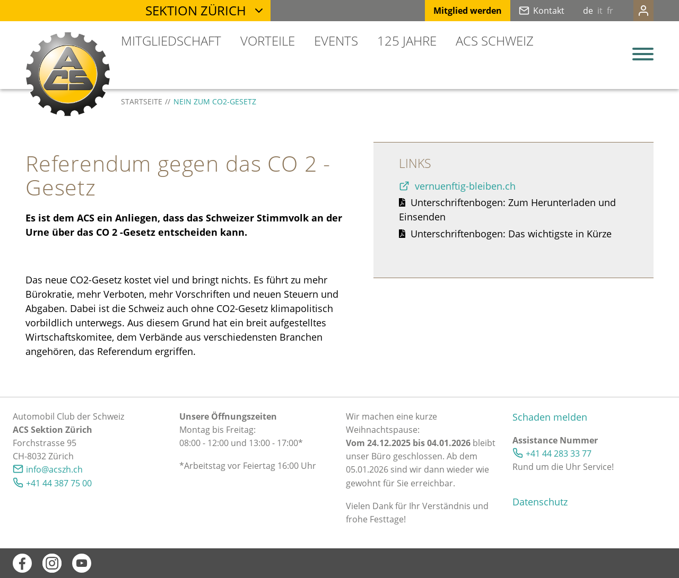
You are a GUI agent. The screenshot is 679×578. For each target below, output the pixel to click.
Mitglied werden (446, 10)
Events (336, 40)
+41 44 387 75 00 (59, 483)
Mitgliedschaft (171, 40)
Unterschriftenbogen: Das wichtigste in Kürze (511, 233)
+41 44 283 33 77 (558, 453)
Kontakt (527, 10)
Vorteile (267, 40)
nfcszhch (54, 469)
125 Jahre (407, 40)
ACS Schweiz (495, 40)
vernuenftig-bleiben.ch (466, 186)
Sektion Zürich (195, 10)
